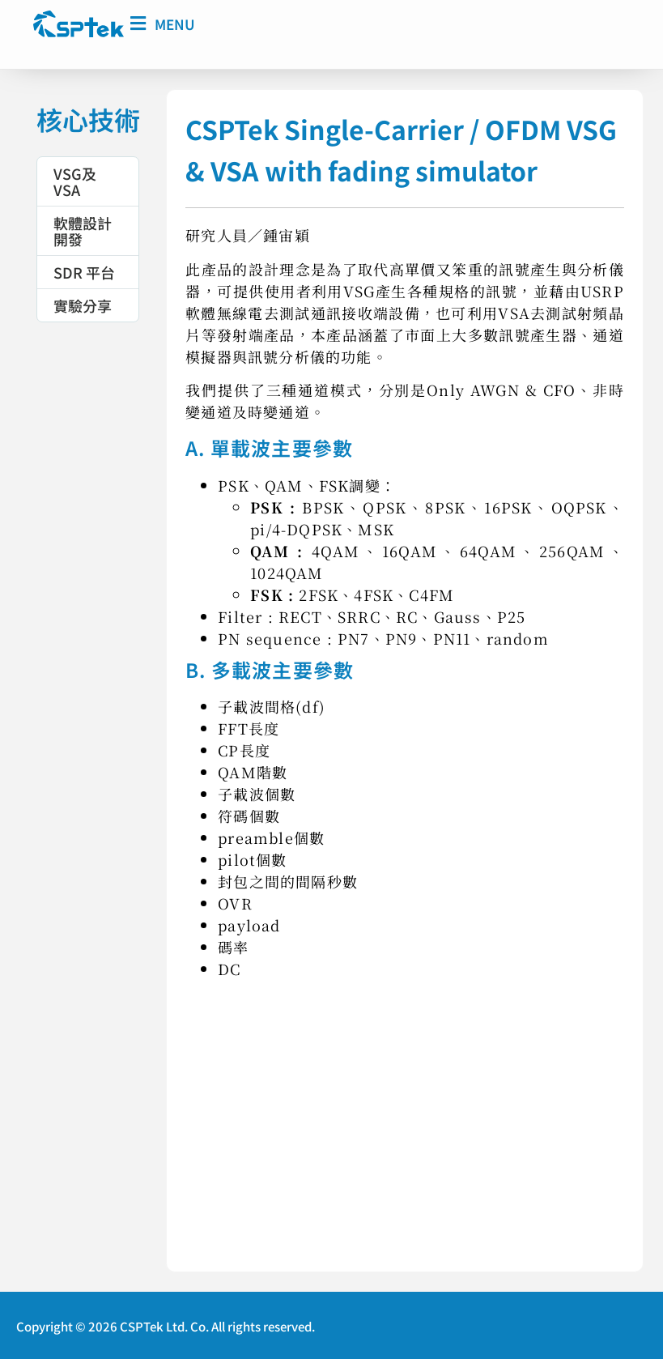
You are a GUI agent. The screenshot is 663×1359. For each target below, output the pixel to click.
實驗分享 (82, 304)
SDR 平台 (84, 271)
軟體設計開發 (82, 230)
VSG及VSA (74, 180)
